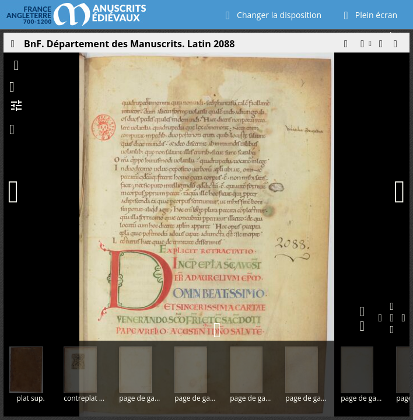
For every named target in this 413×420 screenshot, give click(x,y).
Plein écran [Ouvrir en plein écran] (368, 14)
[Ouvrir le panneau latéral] (12, 46)
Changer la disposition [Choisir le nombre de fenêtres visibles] (270, 14)
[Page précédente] (19, 192)
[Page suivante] (399, 192)
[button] (345, 46)
